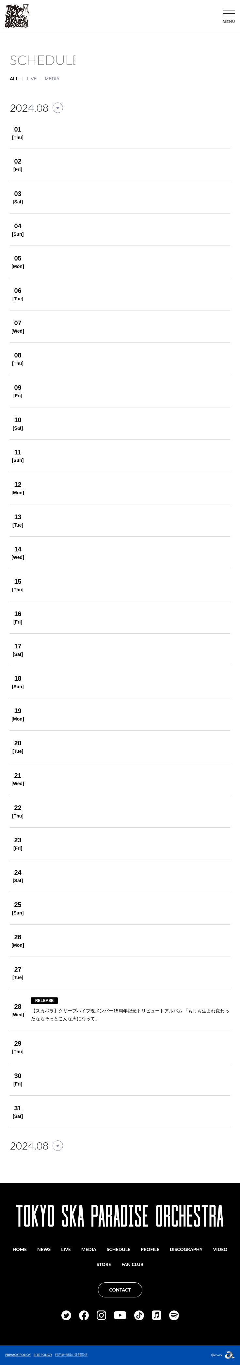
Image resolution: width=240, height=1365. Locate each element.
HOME (20, 1249)
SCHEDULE (118, 1249)
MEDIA (52, 78)
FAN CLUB (132, 1264)
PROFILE (150, 1249)
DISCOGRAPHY (186, 1249)
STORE (104, 1264)
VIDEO (220, 1249)
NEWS (44, 1249)
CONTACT (120, 1290)
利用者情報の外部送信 (71, 1355)
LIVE (32, 78)
